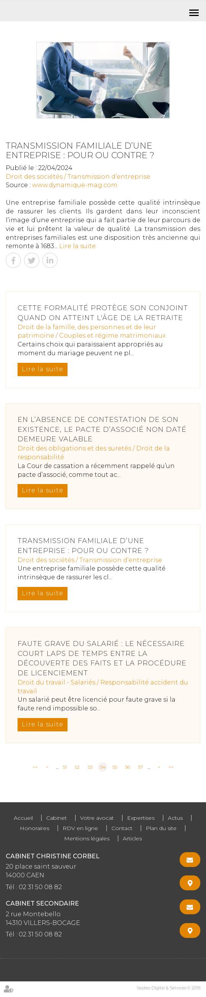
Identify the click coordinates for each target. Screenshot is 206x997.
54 (103, 767)
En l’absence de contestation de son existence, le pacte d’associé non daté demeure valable (102, 429)
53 (90, 767)
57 (140, 767)
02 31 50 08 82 (40, 887)
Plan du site (161, 828)
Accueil (23, 817)
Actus (175, 817)
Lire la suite (77, 246)
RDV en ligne (80, 828)
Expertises (140, 817)
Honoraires (34, 828)
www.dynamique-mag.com (74, 185)
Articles (132, 838)
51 (65, 767)
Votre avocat (97, 817)
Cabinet (56, 817)
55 (115, 767)
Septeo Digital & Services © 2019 (168, 988)
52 (77, 767)
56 (127, 767)
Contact (121, 828)
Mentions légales (86, 838)
